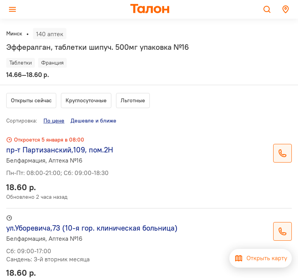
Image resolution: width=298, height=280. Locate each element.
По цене (53, 120)
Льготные (133, 100)
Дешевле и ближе (93, 120)
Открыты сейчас (31, 100)
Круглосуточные (86, 100)
